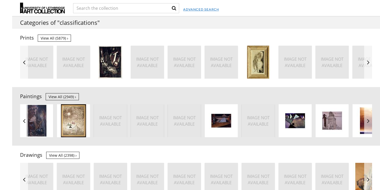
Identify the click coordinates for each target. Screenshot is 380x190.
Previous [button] (24, 62)
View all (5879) (54, 38)
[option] (332, 62)
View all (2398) (63, 155)
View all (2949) (62, 96)
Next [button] (368, 62)
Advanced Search (215, 9)
